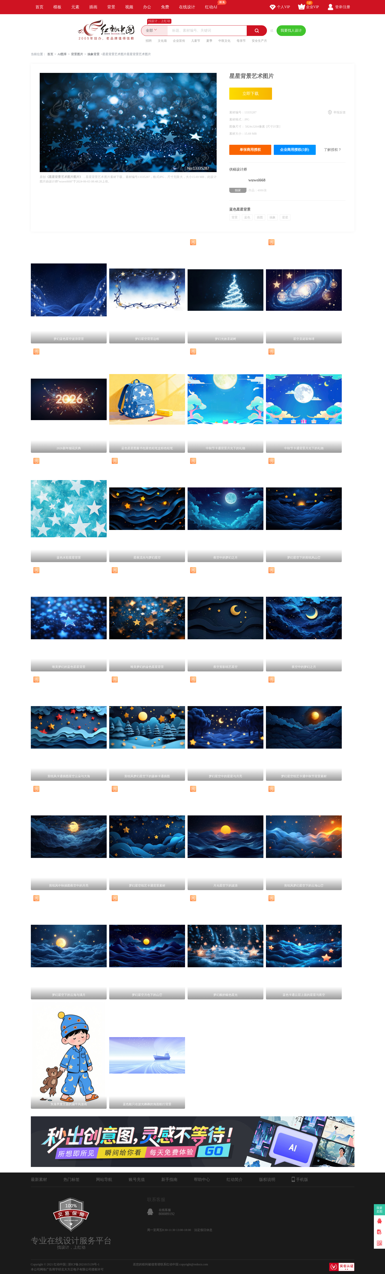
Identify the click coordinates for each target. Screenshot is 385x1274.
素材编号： (236, 112)
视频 (129, 7)
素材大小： (236, 133)
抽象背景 (93, 54)
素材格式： (236, 119)
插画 (93, 7)
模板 (57, 7)
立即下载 (250, 93)
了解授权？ (333, 150)
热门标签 (71, 1179)
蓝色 (247, 217)
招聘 (149, 41)
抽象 (272, 217)
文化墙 (162, 41)
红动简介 (235, 1179)
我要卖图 (379, 1209)
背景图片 (77, 54)
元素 (75, 7)
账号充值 (137, 1179)
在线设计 (187, 7)
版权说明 (267, 1179)
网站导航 (104, 1179)
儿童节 (195, 41)
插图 (260, 217)
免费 (165, 7)
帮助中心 (202, 1179)
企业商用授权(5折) (294, 150)
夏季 (209, 41)
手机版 (300, 1179)
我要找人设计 (291, 30)
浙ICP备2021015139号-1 (84, 1264)
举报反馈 (339, 112)
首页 (39, 7)
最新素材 (39, 1179)
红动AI (213, 4)
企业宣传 (179, 41)
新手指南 (169, 1179)
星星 (285, 217)
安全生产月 (259, 41)
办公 (147, 7)
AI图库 (62, 54)
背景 (111, 7)
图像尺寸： (237, 126)
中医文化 (224, 41)
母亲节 (241, 41)
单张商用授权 (250, 150)
